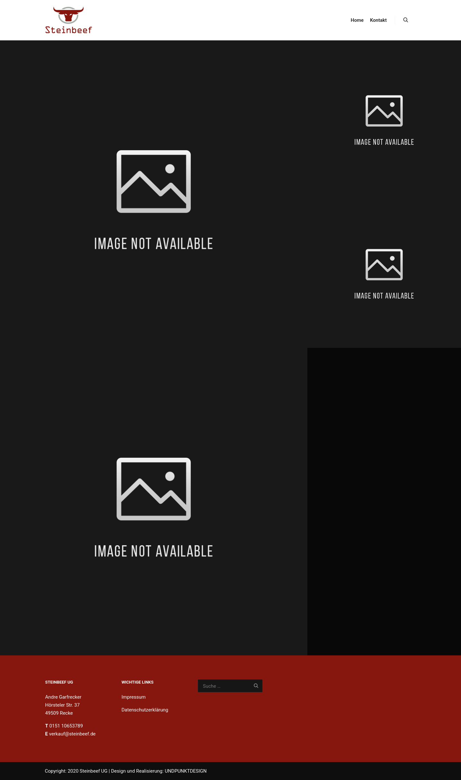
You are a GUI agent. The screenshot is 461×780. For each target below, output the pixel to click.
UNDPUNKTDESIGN (186, 771)
